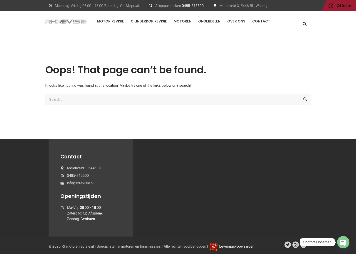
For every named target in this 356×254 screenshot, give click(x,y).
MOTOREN (182, 21)
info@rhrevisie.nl (80, 183)
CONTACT (261, 21)
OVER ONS (236, 21)
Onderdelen (209, 21)
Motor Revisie (110, 21)
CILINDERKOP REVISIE (149, 21)
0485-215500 (193, 6)
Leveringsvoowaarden (236, 246)
